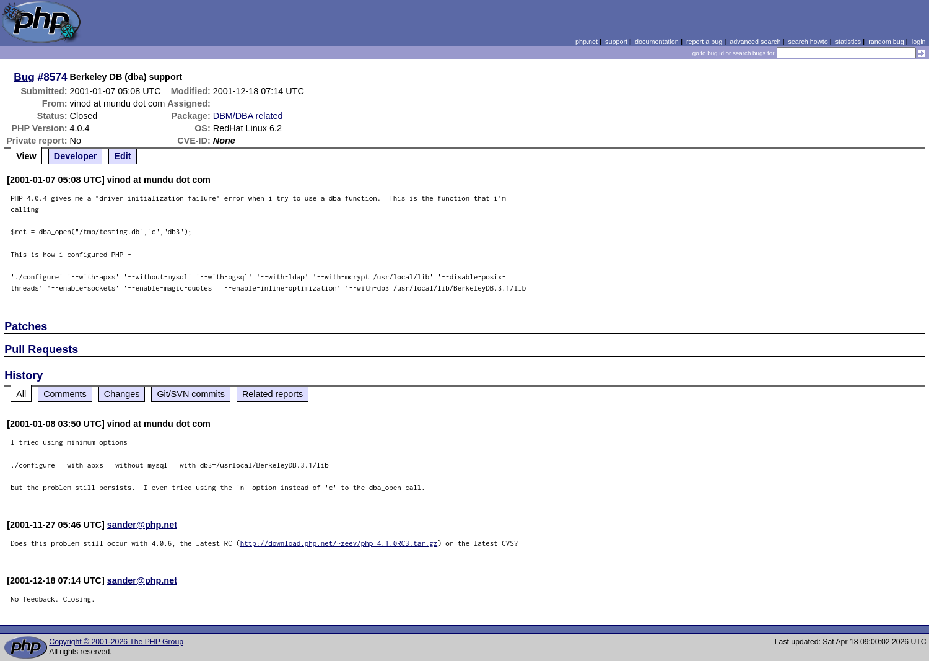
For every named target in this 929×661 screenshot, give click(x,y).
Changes (122, 394)
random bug (886, 41)
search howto (807, 41)
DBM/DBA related (248, 116)
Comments (65, 394)
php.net (586, 41)
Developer (75, 156)
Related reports (272, 394)
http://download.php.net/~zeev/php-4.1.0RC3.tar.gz (339, 543)
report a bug (704, 41)
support (616, 41)
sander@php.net (142, 525)
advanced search (755, 41)
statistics (848, 41)
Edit (122, 156)
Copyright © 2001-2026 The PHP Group (116, 641)
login (919, 41)
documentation (657, 41)
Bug (24, 77)
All (21, 394)
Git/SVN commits (191, 394)
